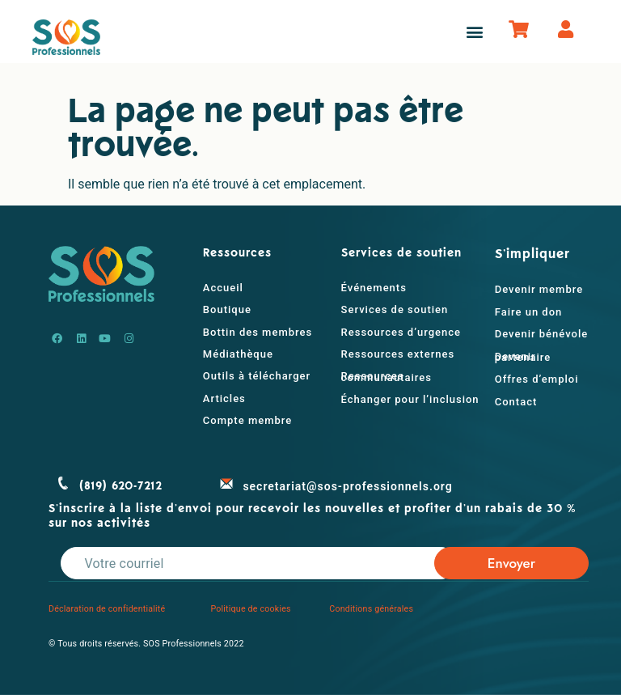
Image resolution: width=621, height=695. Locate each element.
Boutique (227, 309)
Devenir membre (539, 289)
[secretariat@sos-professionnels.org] (226, 483)
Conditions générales (371, 609)
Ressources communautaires (386, 376)
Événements (374, 288)
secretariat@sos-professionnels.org (347, 486)
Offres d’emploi (537, 379)
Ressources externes (398, 354)
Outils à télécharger (256, 376)
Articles (224, 398)
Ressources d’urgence (401, 332)
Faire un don (529, 312)
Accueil (223, 288)
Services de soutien (395, 309)
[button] (474, 32)
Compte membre (247, 420)
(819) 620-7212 (121, 486)
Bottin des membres (257, 332)
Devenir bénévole (541, 334)
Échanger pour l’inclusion (410, 399)
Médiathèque (238, 354)
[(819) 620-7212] (63, 483)
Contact (516, 402)
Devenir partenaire (523, 356)
